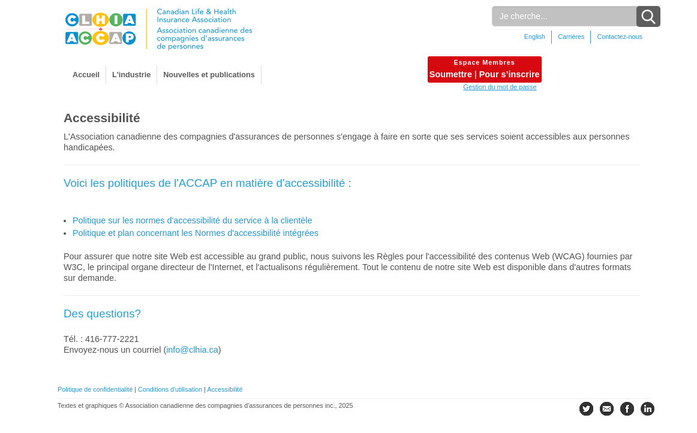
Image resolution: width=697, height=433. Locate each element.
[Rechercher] (570, 16)
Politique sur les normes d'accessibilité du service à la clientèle (192, 220)
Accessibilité (224, 389)
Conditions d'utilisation (170, 389)
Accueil (86, 75)
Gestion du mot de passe (499, 86)
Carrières (571, 36)
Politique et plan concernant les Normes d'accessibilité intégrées (196, 233)
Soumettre (450, 74)
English (534, 36)
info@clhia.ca (192, 350)
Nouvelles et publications (209, 75)
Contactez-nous (619, 36)
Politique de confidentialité (95, 389)
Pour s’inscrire (509, 74)
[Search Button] (648, 16)
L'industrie (131, 75)
